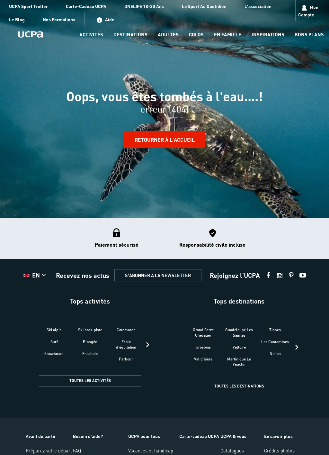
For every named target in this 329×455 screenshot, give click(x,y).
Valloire (239, 347)
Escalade (90, 353)
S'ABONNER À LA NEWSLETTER (158, 275)
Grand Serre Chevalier (203, 332)
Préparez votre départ (49, 450)
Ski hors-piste (90, 329)
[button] (35, 275)
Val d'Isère (203, 359)
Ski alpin (54, 329)
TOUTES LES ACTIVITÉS (90, 380)
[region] (164, 109)
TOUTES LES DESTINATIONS (239, 386)
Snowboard (54, 353)
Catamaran (126, 329)
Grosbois (203, 347)
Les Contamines (275, 341)
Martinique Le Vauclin (239, 362)
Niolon (275, 353)
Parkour (126, 359)
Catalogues (232, 450)
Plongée (90, 341)
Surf (54, 341)
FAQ (77, 450)
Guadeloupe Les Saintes (239, 332)
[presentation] (147, 344)
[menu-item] (91, 35)
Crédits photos (279, 450)
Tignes (275, 329)
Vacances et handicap (150, 450)
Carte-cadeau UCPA (199, 436)
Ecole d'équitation (126, 344)
